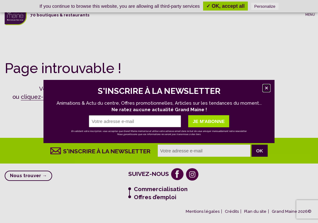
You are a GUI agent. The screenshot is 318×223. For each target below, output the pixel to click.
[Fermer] (266, 88)
